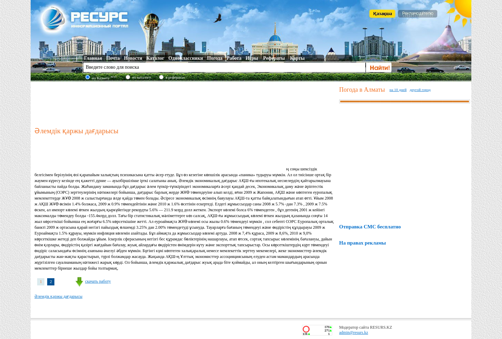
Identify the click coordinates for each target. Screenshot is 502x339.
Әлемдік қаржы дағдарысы (58, 296)
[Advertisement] (185, 102)
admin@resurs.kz (353, 332)
